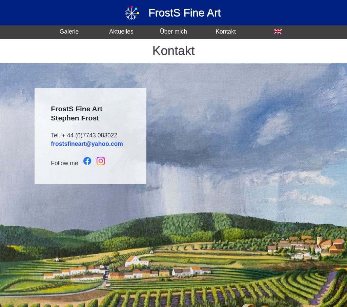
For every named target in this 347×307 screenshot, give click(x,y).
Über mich (173, 31)
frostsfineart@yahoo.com (87, 143)
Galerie (69, 31)
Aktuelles (121, 31)
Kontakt (226, 31)
